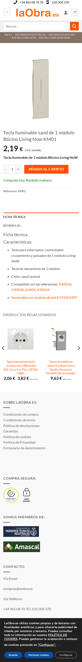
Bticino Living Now (24, 37)
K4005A (43, 289)
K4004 (30, 289)
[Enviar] (74, 26)
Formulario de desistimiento (24, 448)
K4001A (65, 284)
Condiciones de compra (20, 414)
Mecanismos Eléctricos (30, 34)
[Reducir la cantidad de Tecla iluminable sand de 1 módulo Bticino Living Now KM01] (6, 169)
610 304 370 (60, 2)
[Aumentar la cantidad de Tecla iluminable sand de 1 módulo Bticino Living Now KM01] (18, 169)
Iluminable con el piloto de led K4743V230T (44, 297)
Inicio (8, 34)
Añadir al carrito (46, 169)
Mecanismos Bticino (62, 34)
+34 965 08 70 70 (31, 2)
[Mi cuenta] (66, 12)
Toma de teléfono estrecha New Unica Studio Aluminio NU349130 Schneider (61, 367)
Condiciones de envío (19, 420)
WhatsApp (17, 619)
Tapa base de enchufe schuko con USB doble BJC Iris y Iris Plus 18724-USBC (21, 367)
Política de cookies (17, 437)
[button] (7, 12)
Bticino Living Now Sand (54, 37)
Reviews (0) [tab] (12, 225)
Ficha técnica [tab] (14, 217)
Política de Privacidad (19, 442)
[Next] (78, 356)
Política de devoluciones (21, 425)
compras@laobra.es (18, 588)
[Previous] (3, 356)
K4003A (17, 289)
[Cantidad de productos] (12, 169)
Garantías (10, 431)
